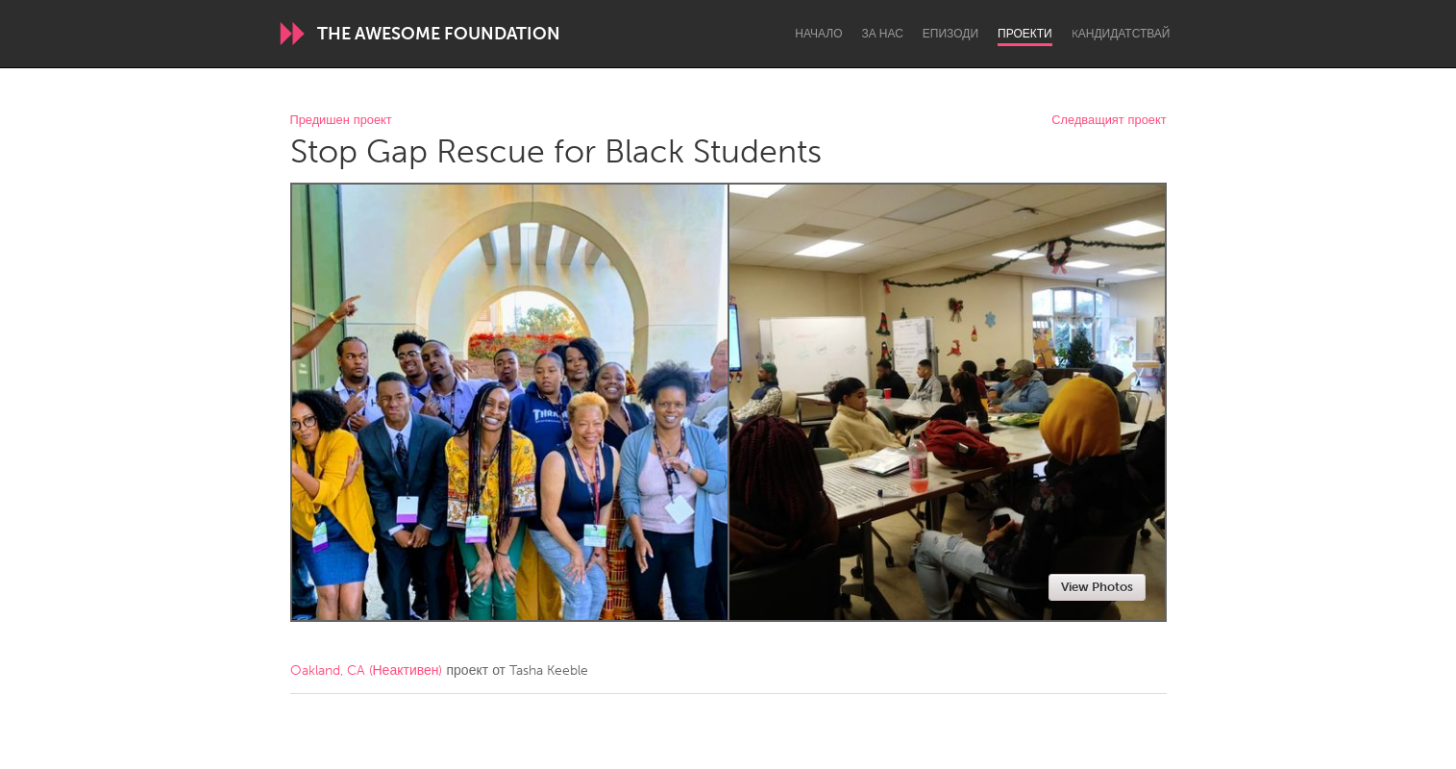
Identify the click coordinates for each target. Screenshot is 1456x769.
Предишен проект (341, 120)
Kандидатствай (1121, 33)
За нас (882, 33)
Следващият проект (1108, 120)
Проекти (1025, 33)
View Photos (1097, 587)
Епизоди (950, 33)
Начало (818, 33)
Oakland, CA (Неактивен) (366, 670)
